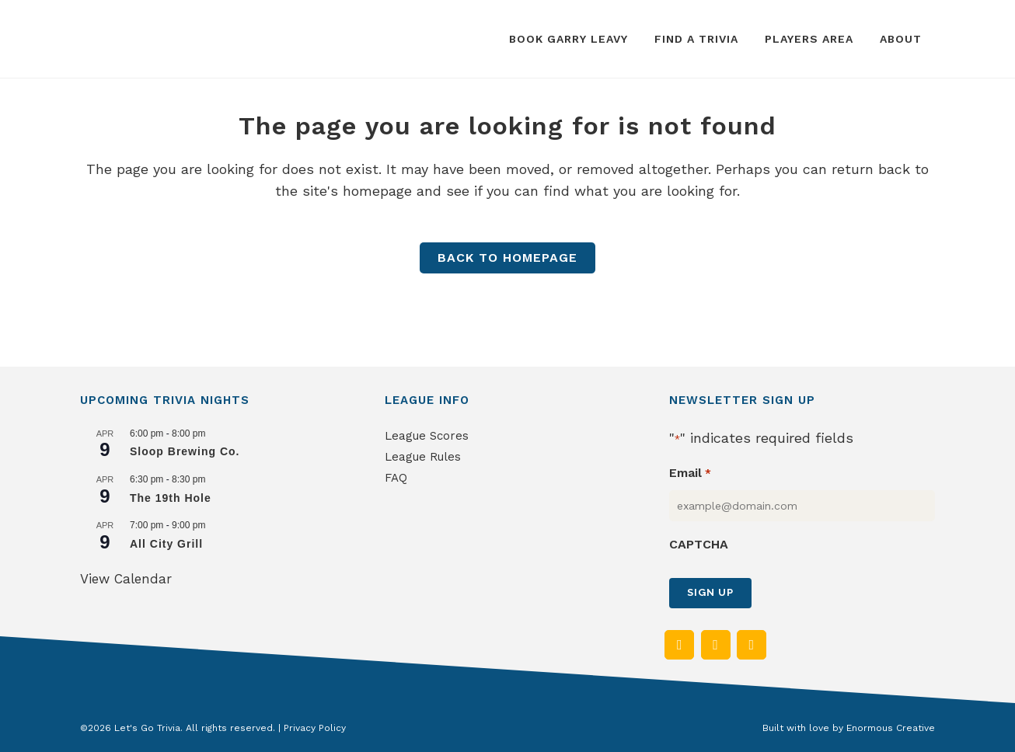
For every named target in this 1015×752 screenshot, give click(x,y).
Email (689, 474)
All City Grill (166, 544)
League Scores (427, 436)
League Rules (423, 457)
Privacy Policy (315, 727)
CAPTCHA (698, 544)
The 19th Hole (170, 498)
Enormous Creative (890, 727)
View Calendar (126, 579)
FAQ (396, 478)
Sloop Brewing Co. (184, 451)
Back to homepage (507, 257)
